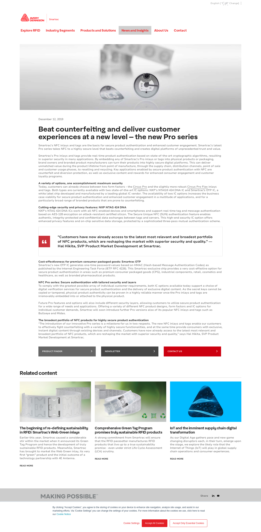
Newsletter (130, 351)
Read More (26, 465)
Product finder (67, 351)
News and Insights (135, 30)
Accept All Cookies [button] (154, 523)
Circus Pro (140, 187)
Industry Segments (60, 30)
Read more (176, 458)
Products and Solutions (98, 30)
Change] (234, 3)
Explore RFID (30, 30)
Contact (180, 30)
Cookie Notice (64, 514)
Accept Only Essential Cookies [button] (188, 523)
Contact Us (193, 351)
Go (238, 12)
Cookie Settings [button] (131, 523)
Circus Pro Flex (197, 187)
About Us (161, 30)
